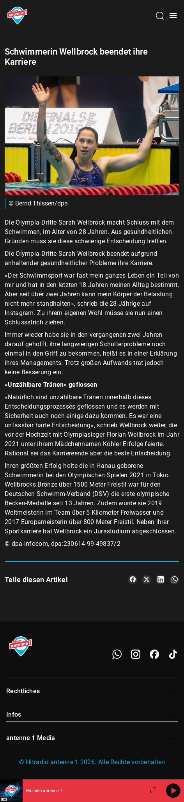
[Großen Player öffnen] (153, 790)
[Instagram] (135, 654)
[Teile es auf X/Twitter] (146, 579)
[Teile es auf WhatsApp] (174, 579)
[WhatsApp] (117, 654)
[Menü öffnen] (173, 15)
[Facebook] (154, 654)
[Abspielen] (173, 790)
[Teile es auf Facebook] (132, 579)
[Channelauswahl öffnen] (160, 15)
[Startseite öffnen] (17, 16)
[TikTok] (173, 654)
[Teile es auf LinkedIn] (160, 579)
